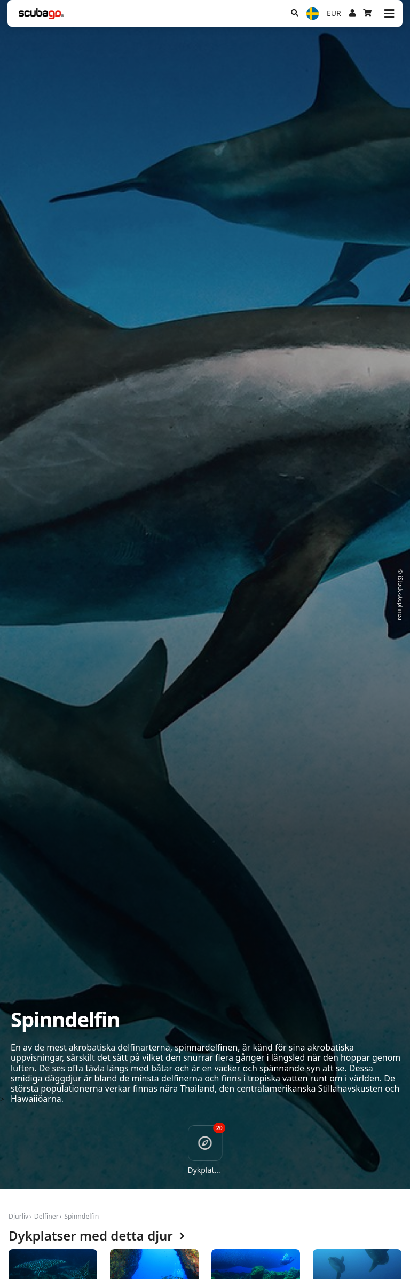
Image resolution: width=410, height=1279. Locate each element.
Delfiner (46, 1216)
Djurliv (18, 1216)
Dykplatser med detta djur (97, 1236)
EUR (334, 13)
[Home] (41, 13)
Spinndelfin (81, 1216)
